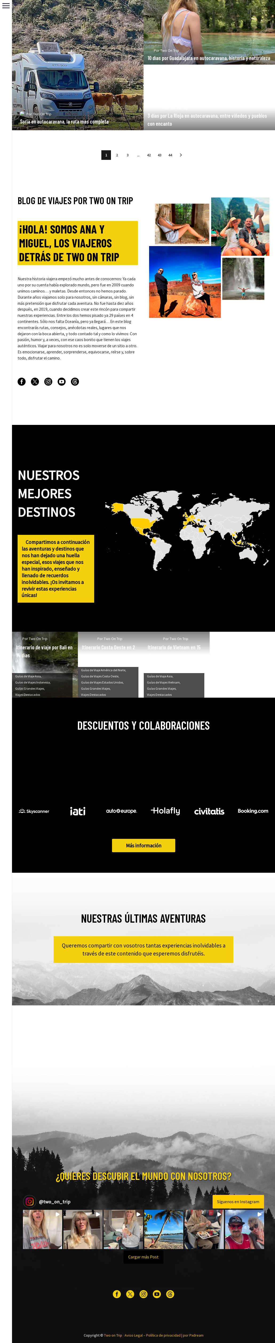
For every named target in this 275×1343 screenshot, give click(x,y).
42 (149, 155)
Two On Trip (42, 122)
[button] (181, 155)
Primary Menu (6, 5)
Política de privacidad (163, 1335)
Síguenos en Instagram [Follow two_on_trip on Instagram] (238, 1201)
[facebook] (22, 382)
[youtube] (62, 382)
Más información (143, 845)
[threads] (75, 382)
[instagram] (48, 382)
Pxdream (196, 1335)
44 (170, 155)
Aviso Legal (134, 1335)
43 (159, 155)
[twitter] (35, 382)
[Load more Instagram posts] (143, 1257)
